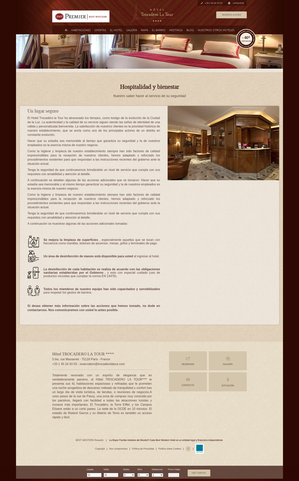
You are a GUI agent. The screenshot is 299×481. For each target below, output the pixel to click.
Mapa (144, 30)
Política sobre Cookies (169, 448)
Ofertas (100, 30)
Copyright (100, 448)
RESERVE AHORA (231, 15)
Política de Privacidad (143, 448)
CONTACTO (188, 382)
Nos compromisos (118, 448)
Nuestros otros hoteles (216, 30)
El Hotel (116, 30)
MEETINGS (176, 30)
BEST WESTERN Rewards (89, 440)
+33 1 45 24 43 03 (211, 3)
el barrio (159, 30)
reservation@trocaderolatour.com (102, 364)
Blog (190, 30)
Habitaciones (81, 30)
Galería (131, 30)
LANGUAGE (236, 3)
